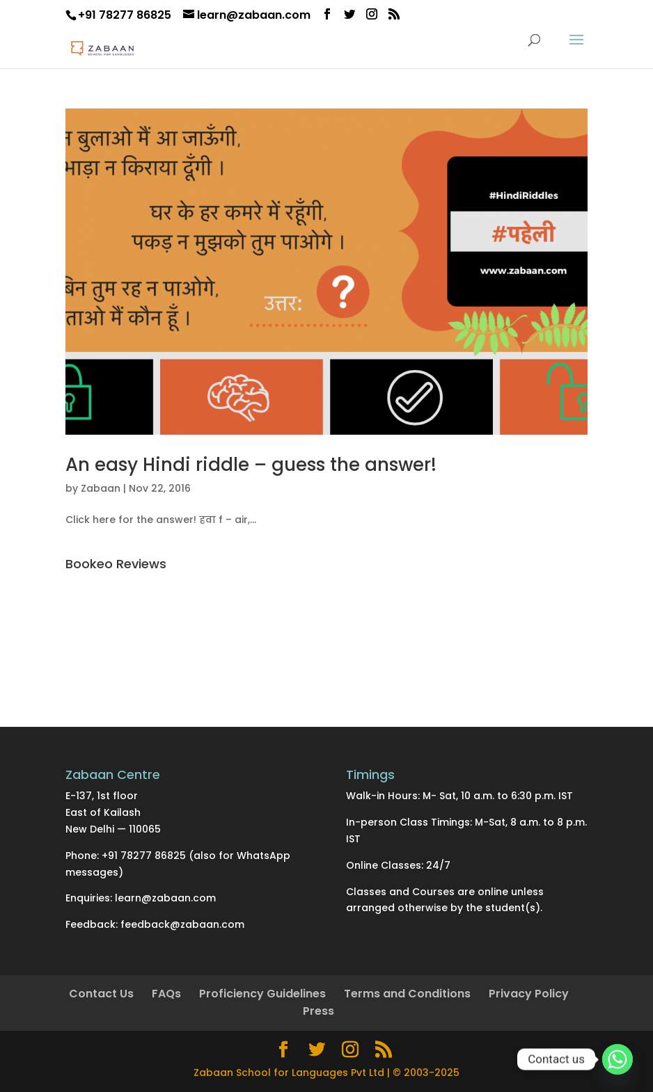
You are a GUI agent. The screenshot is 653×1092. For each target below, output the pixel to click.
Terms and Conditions (407, 994)
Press (318, 1011)
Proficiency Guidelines (262, 994)
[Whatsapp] (617, 1059)
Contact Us (101, 994)
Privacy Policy (529, 994)
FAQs (166, 994)
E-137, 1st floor (101, 796)
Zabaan (100, 488)
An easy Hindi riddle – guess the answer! (250, 464)
